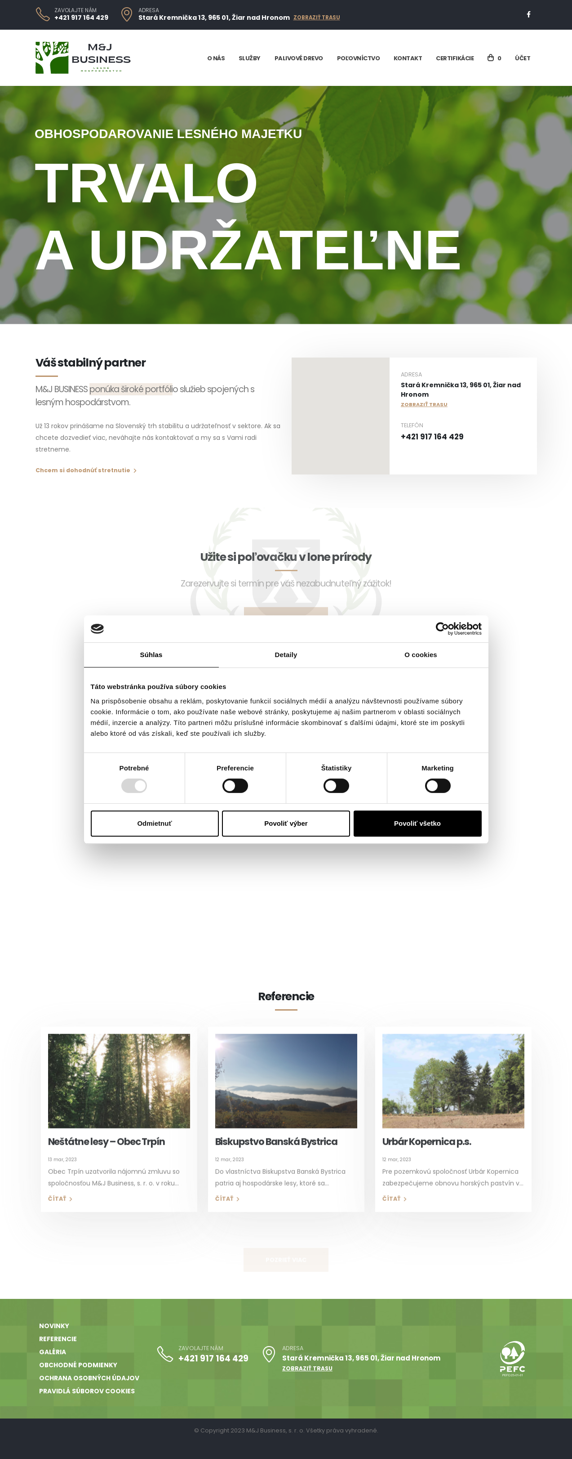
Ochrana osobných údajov (89, 1378)
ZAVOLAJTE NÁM (75, 10)
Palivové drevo (299, 58)
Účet (522, 58)
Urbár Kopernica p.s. (426, 1152)
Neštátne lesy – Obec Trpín (106, 1152)
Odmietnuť (154, 823)
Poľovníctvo (358, 58)
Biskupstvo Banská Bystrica (276, 1152)
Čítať (60, 1210)
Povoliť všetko (417, 823)
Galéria (52, 1351)
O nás (216, 58)
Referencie (58, 1338)
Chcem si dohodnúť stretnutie (85, 470)
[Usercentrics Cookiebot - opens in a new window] (442, 629)
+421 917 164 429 (81, 17)
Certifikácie (455, 58)
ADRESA (148, 10)
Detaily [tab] (286, 654)
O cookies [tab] (420, 654)
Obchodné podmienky (78, 1365)
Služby (250, 58)
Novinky (54, 1325)
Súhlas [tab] (151, 654)
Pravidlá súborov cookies (87, 1391)
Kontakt (408, 58)
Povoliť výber (285, 823)
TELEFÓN (412, 425)
